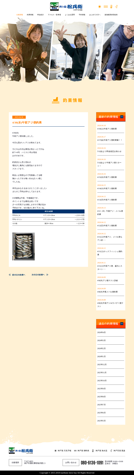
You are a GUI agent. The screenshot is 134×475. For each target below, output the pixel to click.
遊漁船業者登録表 (111, 15)
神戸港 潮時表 (83, 451)
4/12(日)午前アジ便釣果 (107, 226)
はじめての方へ (95, 15)
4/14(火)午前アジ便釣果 (107, 188)
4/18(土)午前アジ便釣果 (107, 129)
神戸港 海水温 (101, 451)
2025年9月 (101, 389)
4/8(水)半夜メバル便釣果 (107, 292)
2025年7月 (101, 405)
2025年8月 (101, 397)
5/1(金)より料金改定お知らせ (109, 151)
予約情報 (82, 15)
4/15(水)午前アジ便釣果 (107, 177)
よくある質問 (70, 15)
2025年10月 (102, 381)
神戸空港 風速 (119, 451)
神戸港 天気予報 (64, 451)
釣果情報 (30, 15)
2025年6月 (101, 413)
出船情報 (19, 15)
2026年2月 (101, 348)
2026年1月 (101, 356)
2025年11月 (102, 373)
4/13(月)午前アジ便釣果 (107, 200)
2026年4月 (101, 332)
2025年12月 (102, 365)
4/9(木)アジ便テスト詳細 (107, 280)
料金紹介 (40, 15)
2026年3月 (101, 340)
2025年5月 (101, 421)
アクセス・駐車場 (54, 15)
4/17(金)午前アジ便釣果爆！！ (109, 140)
